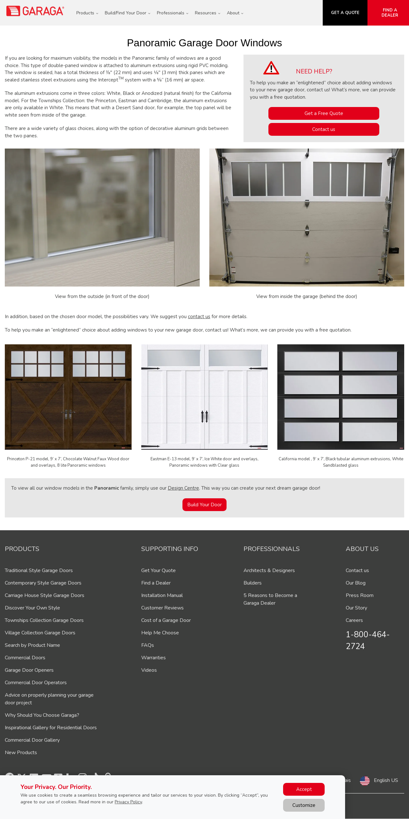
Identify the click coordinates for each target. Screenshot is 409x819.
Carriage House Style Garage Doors (44, 595)
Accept (304, 789)
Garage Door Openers (29, 670)
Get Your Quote (158, 570)
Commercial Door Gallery (32, 740)
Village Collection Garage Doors (40, 632)
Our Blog (356, 582)
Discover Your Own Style (32, 607)
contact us (199, 316)
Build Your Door (204, 504)
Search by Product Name (32, 645)
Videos (149, 670)
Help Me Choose (160, 632)
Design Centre (183, 488)
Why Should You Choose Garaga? (42, 715)
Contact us (323, 129)
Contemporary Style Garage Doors (43, 582)
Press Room (360, 595)
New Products (21, 752)
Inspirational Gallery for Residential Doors (51, 727)
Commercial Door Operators (36, 682)
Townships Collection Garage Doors (44, 620)
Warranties (153, 657)
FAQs (147, 645)
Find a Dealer (156, 582)
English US (386, 780)
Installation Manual (162, 595)
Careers (354, 620)
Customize (303, 805)
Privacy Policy (128, 802)
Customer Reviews (162, 607)
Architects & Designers (269, 570)
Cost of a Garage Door (166, 620)
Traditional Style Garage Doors (39, 570)
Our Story (356, 607)
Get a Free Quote (324, 113)
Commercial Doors (25, 657)
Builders (252, 582)
